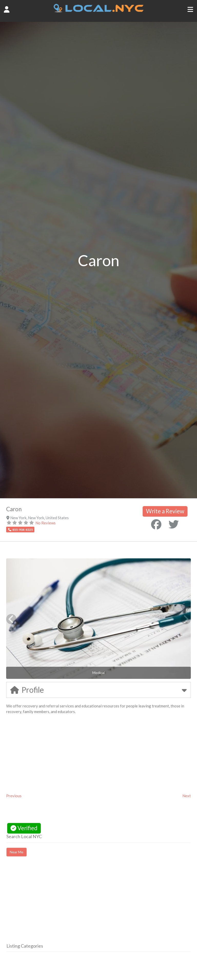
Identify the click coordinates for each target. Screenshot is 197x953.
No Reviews (45, 523)
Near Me (16, 852)
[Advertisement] (49, 904)
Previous (14, 795)
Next (186, 795)
